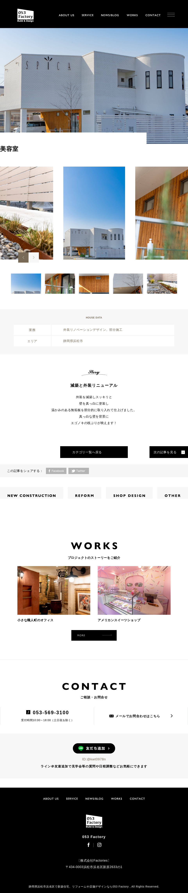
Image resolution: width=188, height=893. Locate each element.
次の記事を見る (165, 452)
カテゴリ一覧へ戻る (87, 452)
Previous (23, 257)
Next (34, 257)
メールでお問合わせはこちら (137, 716)
